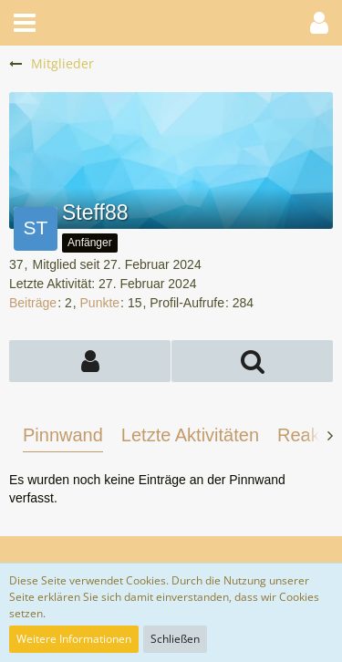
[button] (24, 22)
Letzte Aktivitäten (190, 435)
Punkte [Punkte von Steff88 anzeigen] (100, 302)
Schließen (175, 638)
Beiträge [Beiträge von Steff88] (33, 302)
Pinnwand (63, 435)
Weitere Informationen (73, 638)
